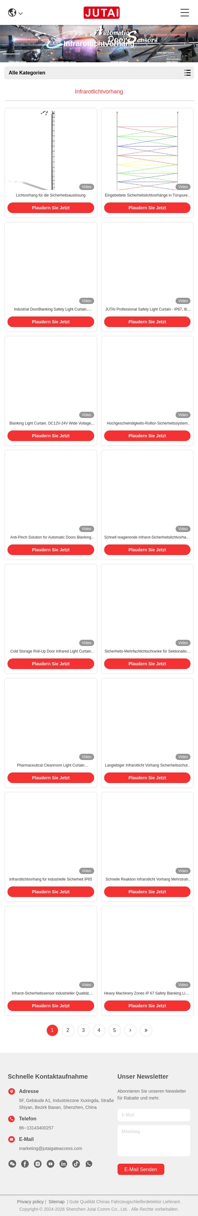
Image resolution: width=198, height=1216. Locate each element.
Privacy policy (30, 1201)
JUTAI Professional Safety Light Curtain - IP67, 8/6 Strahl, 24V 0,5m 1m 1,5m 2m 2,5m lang (147, 309)
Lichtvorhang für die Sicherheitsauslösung (50, 195)
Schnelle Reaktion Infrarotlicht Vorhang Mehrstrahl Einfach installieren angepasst (147, 879)
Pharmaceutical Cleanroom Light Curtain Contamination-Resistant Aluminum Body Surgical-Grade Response (51, 765)
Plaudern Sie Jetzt (51, 207)
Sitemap (57, 1201)
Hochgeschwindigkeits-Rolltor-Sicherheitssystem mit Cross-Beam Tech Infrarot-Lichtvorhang (147, 423)
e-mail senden (140, 1169)
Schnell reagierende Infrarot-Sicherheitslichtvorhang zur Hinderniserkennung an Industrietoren (147, 537)
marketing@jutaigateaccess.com (50, 1148)
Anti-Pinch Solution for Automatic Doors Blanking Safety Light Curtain (50, 537)
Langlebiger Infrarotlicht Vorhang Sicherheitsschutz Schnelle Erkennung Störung (147, 765)
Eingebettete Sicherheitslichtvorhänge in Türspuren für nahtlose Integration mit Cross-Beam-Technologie (147, 195)
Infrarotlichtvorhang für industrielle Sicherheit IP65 (50, 879)
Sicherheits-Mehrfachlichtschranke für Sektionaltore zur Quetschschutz (147, 651)
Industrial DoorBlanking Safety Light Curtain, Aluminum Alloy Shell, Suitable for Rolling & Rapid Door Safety (50, 309)
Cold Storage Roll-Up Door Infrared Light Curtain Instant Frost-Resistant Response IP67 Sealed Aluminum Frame (50, 651)
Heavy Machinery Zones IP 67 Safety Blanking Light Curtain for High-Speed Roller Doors (147, 993)
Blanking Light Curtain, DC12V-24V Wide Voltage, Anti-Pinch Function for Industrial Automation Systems (50, 423)
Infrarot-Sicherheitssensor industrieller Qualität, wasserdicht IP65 (51, 993)
